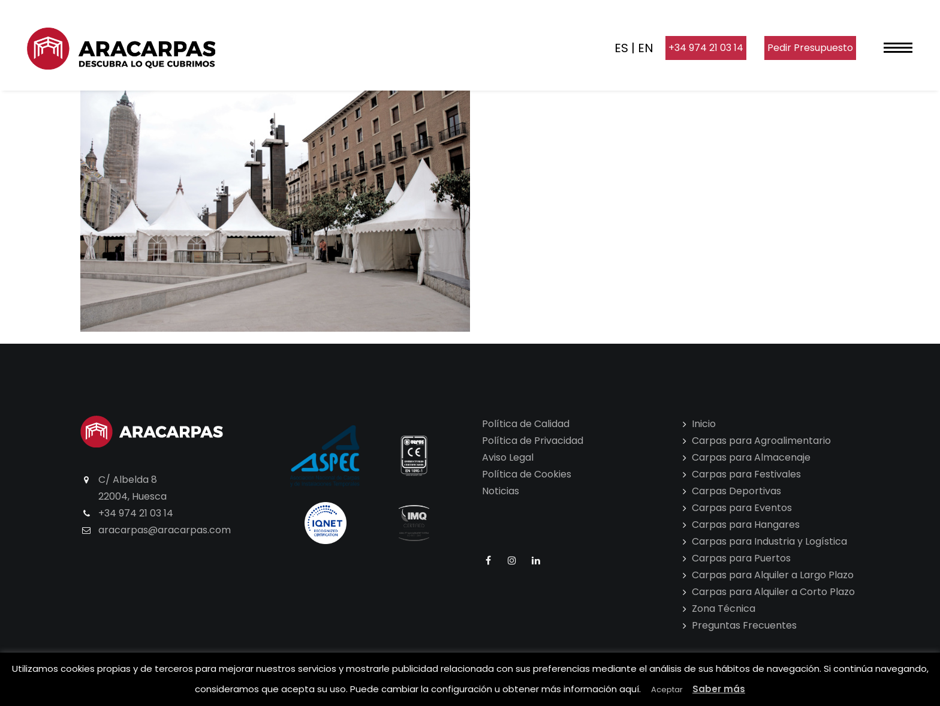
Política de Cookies (526, 474)
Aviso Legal (508, 457)
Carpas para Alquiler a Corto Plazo (773, 592)
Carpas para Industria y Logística (769, 541)
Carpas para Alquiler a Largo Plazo (773, 575)
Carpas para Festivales (746, 474)
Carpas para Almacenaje (751, 457)
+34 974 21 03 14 (705, 48)
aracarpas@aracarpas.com (164, 530)
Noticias (500, 491)
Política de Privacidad (532, 440)
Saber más (718, 689)
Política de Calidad (526, 424)
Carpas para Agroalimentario (761, 440)
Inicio (704, 424)
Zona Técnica (723, 608)
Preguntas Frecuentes (744, 625)
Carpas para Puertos (741, 558)
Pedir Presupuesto (810, 48)
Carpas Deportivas (736, 491)
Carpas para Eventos (742, 508)
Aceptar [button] (667, 689)
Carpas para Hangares (746, 524)
